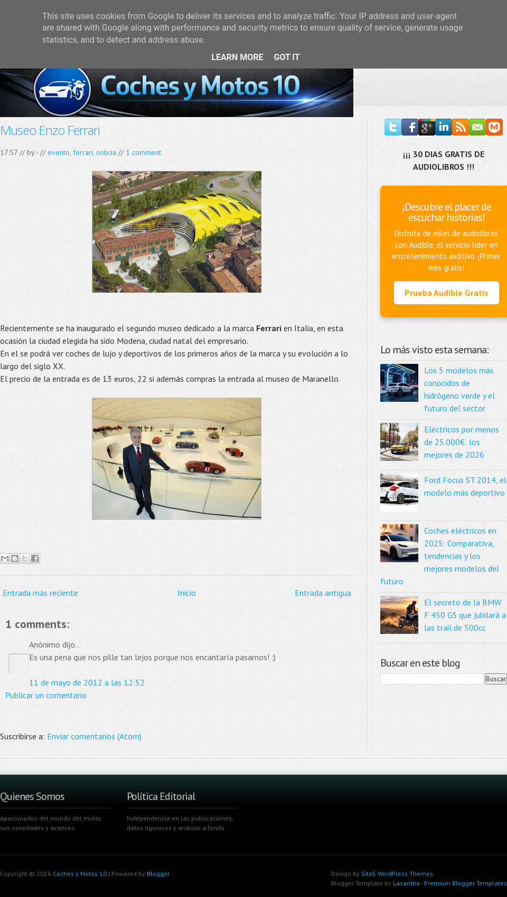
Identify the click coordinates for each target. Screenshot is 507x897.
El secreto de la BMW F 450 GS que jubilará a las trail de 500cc (465, 615)
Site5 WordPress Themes (397, 873)
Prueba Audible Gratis (447, 292)
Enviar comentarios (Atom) (94, 736)
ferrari (83, 152)
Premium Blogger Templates (465, 883)
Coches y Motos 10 (80, 873)
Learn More (237, 57)
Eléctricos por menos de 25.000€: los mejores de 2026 (461, 442)
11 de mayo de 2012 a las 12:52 (87, 682)
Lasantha (406, 883)
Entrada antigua (323, 592)
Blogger (158, 873)
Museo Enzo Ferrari (50, 130)
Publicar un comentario (46, 695)
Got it (286, 57)
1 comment (143, 152)
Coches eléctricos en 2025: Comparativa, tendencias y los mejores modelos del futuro (439, 555)
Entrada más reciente (40, 592)
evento (59, 152)
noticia (106, 152)
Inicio (186, 592)
